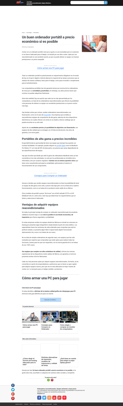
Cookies (55, 404)
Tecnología (29, 1)
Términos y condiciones (35, 404)
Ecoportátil (47, 115)
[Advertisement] (61, 18)
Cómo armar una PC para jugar (50, 68)
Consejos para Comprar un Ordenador (50, 176)
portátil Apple (61, 145)
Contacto (26, 404)
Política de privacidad (47, 404)
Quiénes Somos (18, 404)
